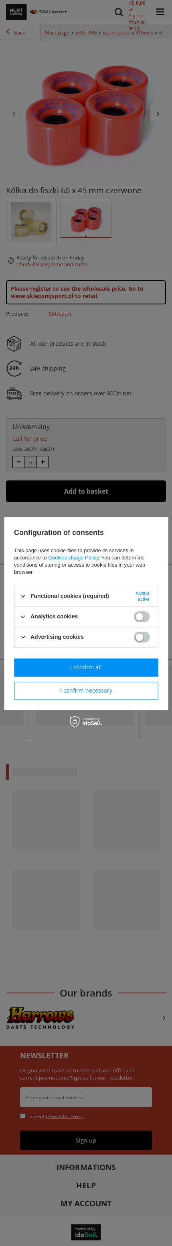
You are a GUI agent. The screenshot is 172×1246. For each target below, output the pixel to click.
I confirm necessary (86, 690)
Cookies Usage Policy (73, 558)
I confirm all (86, 667)
